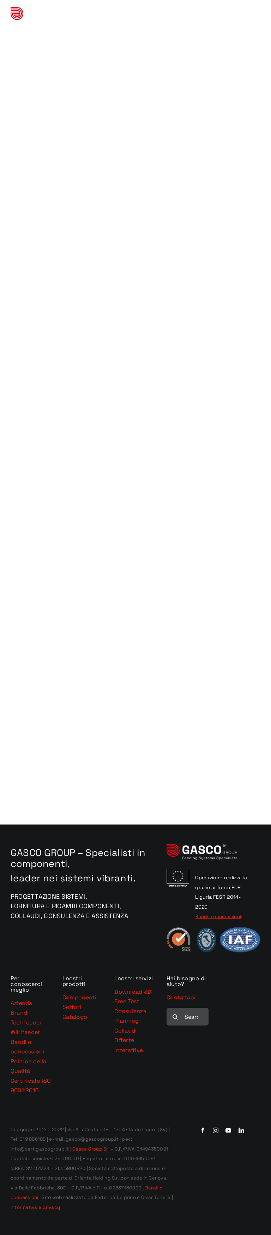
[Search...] (188, 1017)
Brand (19, 1012)
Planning (126, 1020)
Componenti (79, 997)
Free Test (126, 1001)
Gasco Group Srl (90, 1149)
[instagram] (215, 1130)
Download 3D (132, 991)
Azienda (21, 1003)
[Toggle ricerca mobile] (242, 16)
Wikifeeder (25, 1032)
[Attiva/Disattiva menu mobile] (256, 16)
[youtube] (228, 1130)
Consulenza (130, 1011)
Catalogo (74, 1017)
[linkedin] (241, 1130)
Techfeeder (26, 1022)
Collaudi (125, 1030)
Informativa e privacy (35, 1207)
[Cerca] (175, 1017)
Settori (71, 1007)
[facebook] (203, 1130)
